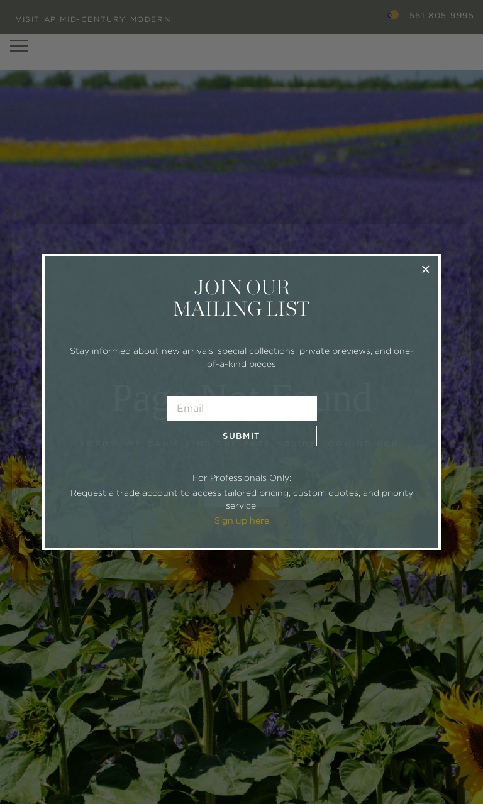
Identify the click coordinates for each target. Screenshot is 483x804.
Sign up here (241, 520)
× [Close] (425, 268)
